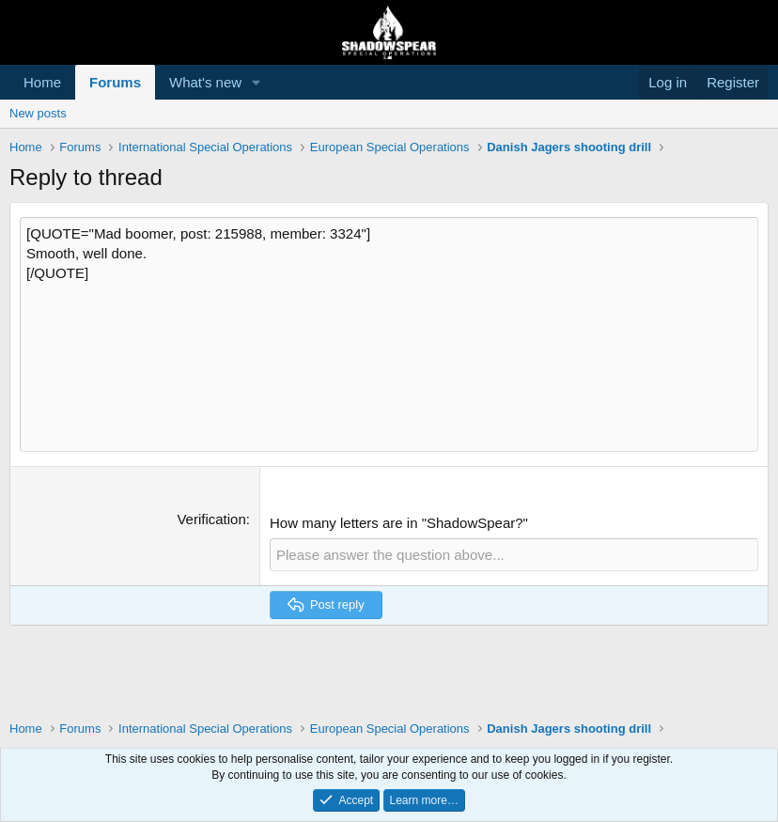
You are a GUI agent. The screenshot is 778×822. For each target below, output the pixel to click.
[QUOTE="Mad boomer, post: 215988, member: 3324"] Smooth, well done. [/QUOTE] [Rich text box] (389, 334)
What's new (205, 82)
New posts (38, 113)
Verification (211, 519)
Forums (115, 82)
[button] (256, 82)
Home (42, 82)
